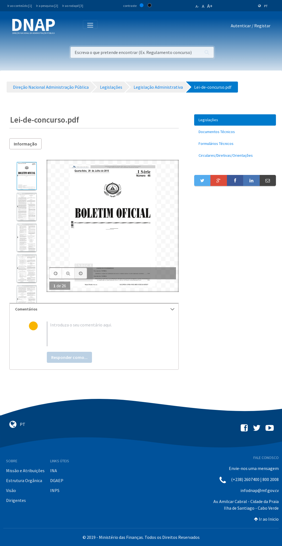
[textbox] (103, 333)
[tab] (94, 309)
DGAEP (56, 480)
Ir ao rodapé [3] (72, 6)
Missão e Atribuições (25, 470)
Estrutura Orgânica (24, 480)
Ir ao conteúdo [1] (19, 6)
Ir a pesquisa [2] (47, 6)
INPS (54, 490)
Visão (11, 490)
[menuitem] (235, 120)
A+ (210, 6)
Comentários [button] (94, 309)
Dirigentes (16, 500)
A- (197, 6)
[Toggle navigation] (63, 27)
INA (53, 470)
